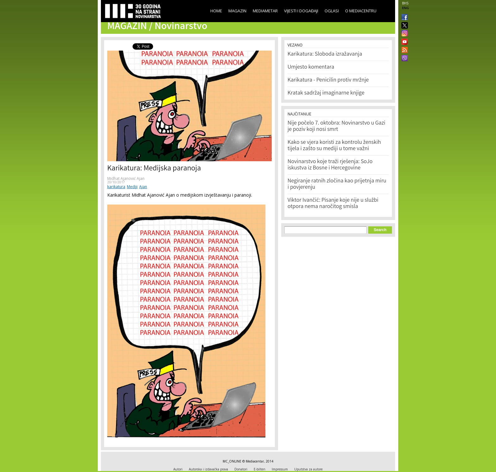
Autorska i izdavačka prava (208, 469)
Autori (178, 469)
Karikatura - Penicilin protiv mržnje (328, 80)
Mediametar (265, 11)
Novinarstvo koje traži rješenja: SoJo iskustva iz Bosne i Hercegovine (330, 165)
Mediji (132, 186)
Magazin (237, 11)
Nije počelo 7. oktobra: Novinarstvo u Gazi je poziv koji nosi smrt (336, 126)
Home (216, 11)
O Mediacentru (360, 11)
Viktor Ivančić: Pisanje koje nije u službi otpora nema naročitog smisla (333, 203)
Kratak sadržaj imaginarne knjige (326, 93)
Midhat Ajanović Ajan (126, 178)
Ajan (143, 186)
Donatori (240, 469)
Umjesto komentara (311, 67)
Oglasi (332, 11)
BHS (405, 3)
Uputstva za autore (308, 469)
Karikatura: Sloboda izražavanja (325, 54)
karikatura (116, 186)
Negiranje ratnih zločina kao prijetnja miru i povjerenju (337, 184)
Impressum (280, 469)
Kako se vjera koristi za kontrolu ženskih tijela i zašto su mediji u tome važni (334, 145)
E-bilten (259, 469)
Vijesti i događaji (301, 11)
